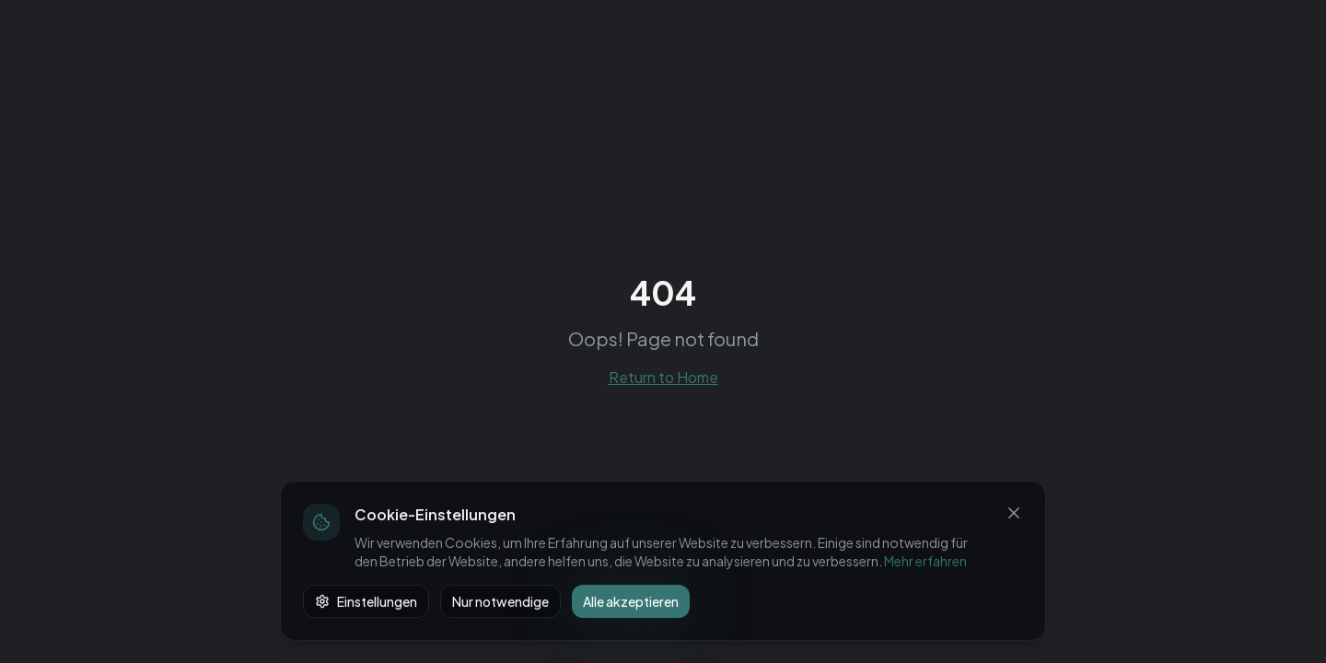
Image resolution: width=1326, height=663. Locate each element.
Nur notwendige (500, 601)
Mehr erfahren (925, 560)
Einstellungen (366, 601)
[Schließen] (1014, 513)
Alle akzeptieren (631, 601)
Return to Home (663, 377)
